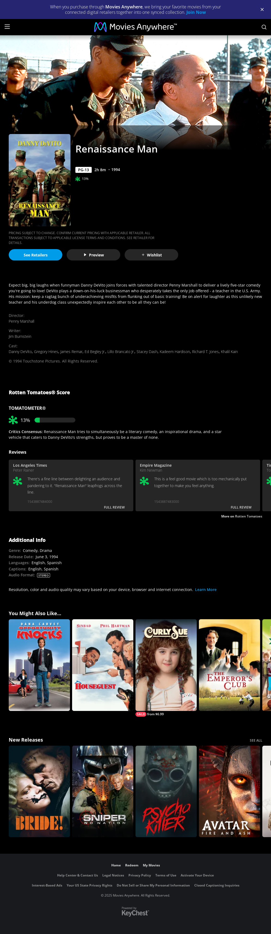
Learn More (206, 589)
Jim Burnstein (20, 336)
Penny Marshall (21, 321)
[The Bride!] (39, 791)
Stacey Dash (147, 351)
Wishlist (151, 255)
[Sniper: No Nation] (102, 791)
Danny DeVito (20, 351)
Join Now (196, 12)
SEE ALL (256, 740)
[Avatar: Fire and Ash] (229, 791)
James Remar (71, 351)
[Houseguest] (102, 665)
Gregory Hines (46, 351)
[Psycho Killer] (166, 791)
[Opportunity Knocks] (39, 665)
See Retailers (36, 255)
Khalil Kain (229, 351)
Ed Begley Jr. (95, 351)
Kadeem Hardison (175, 351)
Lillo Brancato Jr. (120, 351)
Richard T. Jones (205, 351)
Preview (93, 255)
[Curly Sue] (166, 668)
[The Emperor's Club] (229, 665)
